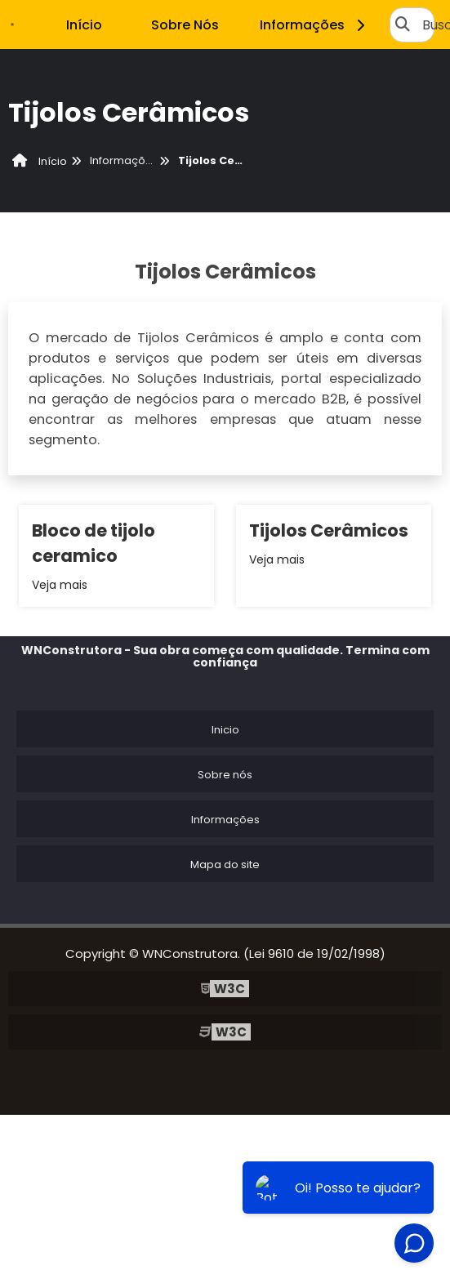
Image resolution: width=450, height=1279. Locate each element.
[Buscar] (402, 24)
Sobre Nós (185, 25)
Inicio (225, 730)
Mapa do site (225, 864)
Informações (315, 25)
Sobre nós (225, 774)
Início (84, 25)
